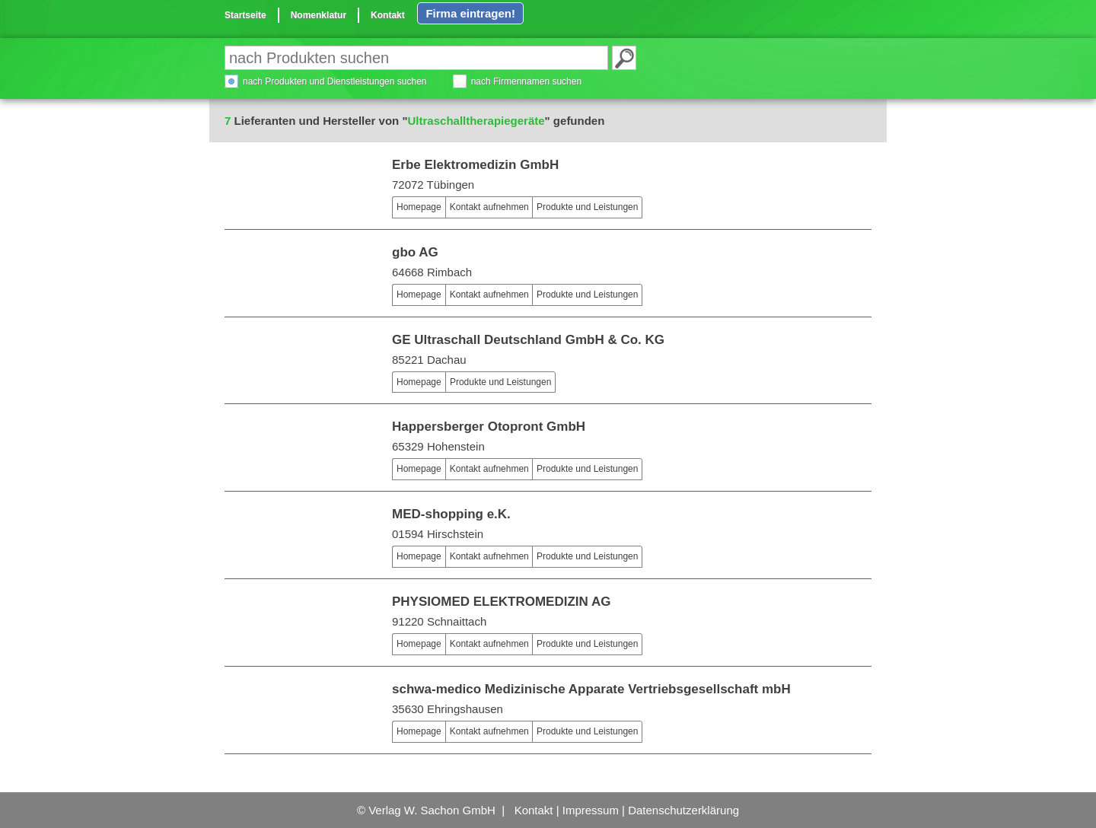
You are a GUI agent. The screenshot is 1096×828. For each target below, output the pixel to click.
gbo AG (415, 252)
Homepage (419, 207)
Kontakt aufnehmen (489, 207)
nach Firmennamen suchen (526, 81)
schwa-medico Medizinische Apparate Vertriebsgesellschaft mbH (591, 689)
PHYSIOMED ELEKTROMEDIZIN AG (501, 601)
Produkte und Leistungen (587, 207)
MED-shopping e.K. (451, 514)
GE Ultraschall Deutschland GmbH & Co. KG (528, 340)
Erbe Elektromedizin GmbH (475, 165)
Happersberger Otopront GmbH (488, 426)
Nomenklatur (318, 15)
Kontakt (388, 15)
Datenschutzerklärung (683, 810)
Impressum (590, 810)
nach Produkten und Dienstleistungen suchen (335, 81)
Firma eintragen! (470, 13)
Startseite (245, 15)
